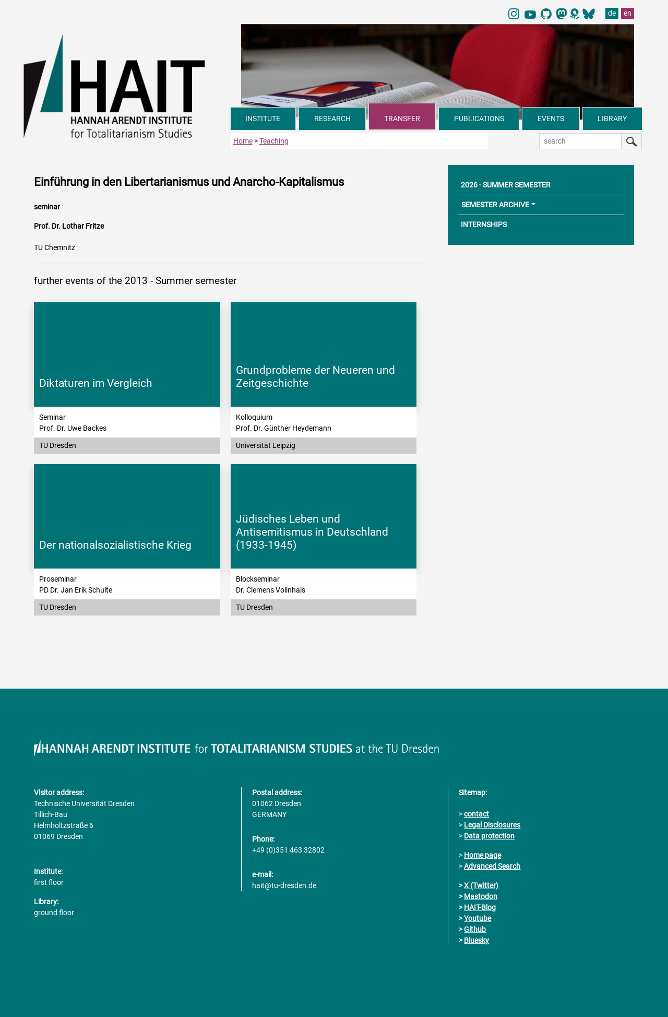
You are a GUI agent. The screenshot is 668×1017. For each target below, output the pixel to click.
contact (476, 814)
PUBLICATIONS (479, 118)
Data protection (489, 836)
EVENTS (551, 118)
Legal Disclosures (492, 825)
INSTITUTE (262, 118)
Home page (482, 855)
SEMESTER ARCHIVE (495, 204)
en (627, 13)
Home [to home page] (243, 141)
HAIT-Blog (480, 907)
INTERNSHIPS (484, 224)
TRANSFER (402, 118)
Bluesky (476, 940)
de (612, 13)
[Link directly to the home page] (127, 85)
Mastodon (480, 896)
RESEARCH (332, 118)
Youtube (477, 918)
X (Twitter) (481, 885)
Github (475, 929)
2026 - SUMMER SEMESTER (506, 185)
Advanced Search (492, 866)
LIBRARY (612, 118)
